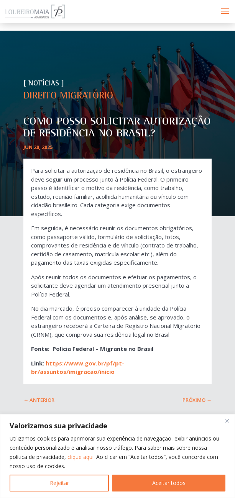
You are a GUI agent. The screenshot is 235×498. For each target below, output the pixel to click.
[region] (117, 456)
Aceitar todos (169, 483)
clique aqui (80, 456)
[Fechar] (227, 420)
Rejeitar (59, 483)
